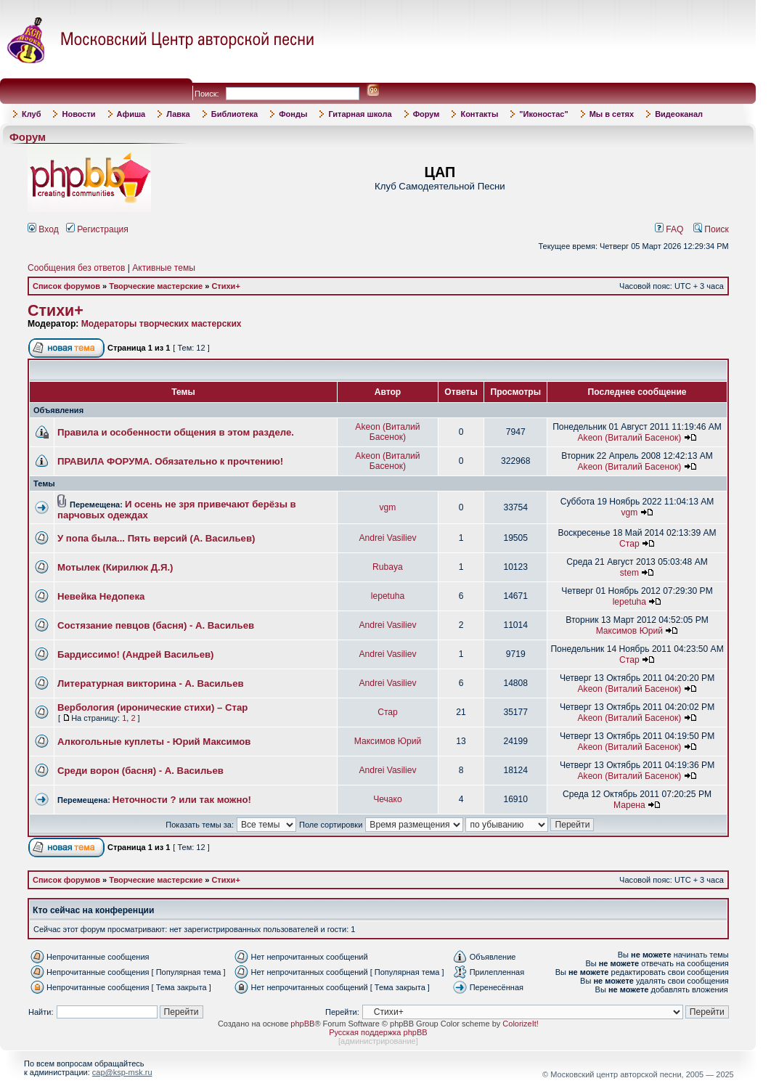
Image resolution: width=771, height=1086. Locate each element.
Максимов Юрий (629, 631)
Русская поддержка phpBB (378, 1032)
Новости (78, 114)
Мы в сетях (612, 114)
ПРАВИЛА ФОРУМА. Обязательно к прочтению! (170, 461)
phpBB (302, 1023)
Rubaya (387, 567)
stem (629, 573)
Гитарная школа (359, 114)
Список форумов (66, 286)
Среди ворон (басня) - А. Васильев (140, 770)
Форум (426, 114)
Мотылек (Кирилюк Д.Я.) (115, 567)
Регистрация (97, 229)
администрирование (378, 1041)
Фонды (293, 114)
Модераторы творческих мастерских (161, 324)
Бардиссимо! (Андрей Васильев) (135, 654)
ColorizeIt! (520, 1023)
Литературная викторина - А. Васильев (150, 683)
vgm (388, 507)
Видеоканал (679, 114)
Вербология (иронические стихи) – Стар (152, 707)
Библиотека (234, 114)
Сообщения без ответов (76, 268)
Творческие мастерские (156, 286)
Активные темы (163, 268)
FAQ (669, 229)
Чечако (387, 799)
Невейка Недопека (100, 596)
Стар (629, 544)
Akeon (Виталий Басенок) (387, 432)
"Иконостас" (543, 114)
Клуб (31, 114)
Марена (629, 805)
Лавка (178, 114)
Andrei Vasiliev (387, 538)
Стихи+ (225, 286)
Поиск (711, 229)
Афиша (131, 114)
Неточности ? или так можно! (182, 799)
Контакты (479, 114)
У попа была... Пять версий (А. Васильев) (156, 538)
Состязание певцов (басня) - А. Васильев (155, 625)
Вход (43, 229)
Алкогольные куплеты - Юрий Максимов (153, 741)
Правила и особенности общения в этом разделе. (175, 432)
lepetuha (387, 596)
